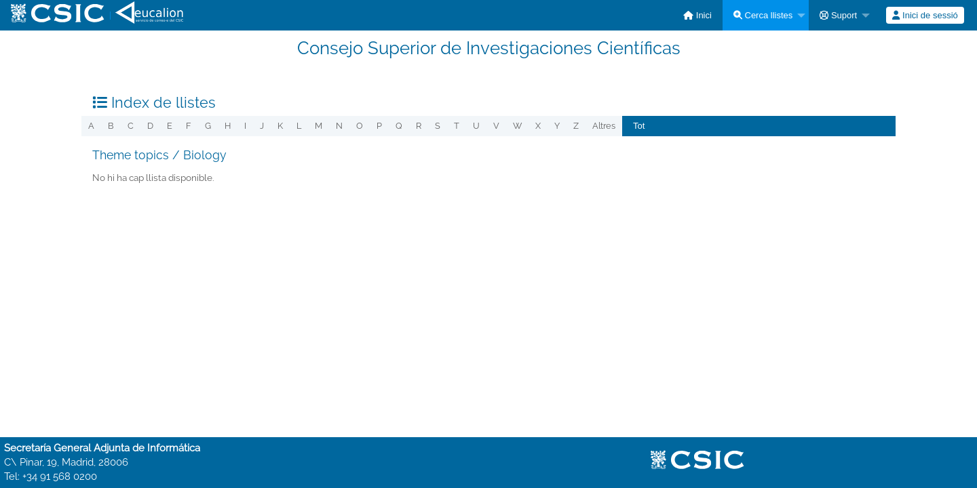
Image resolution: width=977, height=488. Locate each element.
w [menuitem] (517, 126)
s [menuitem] (437, 126)
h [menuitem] (228, 126)
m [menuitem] (318, 126)
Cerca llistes (762, 15)
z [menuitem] (576, 126)
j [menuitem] (262, 126)
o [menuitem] (359, 126)
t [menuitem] (456, 126)
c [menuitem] (131, 126)
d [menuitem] (150, 126)
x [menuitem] (538, 126)
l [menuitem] (298, 126)
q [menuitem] (399, 126)
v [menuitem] (496, 126)
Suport (838, 15)
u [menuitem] (476, 126)
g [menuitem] (208, 126)
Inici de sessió (924, 15)
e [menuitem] (169, 126)
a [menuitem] (91, 126)
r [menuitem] (418, 126)
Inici (697, 15)
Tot (639, 126)
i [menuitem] (245, 126)
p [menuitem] (379, 126)
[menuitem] (697, 15)
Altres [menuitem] (603, 126)
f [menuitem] (188, 126)
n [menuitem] (339, 126)
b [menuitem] (111, 126)
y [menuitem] (557, 126)
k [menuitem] (280, 126)
